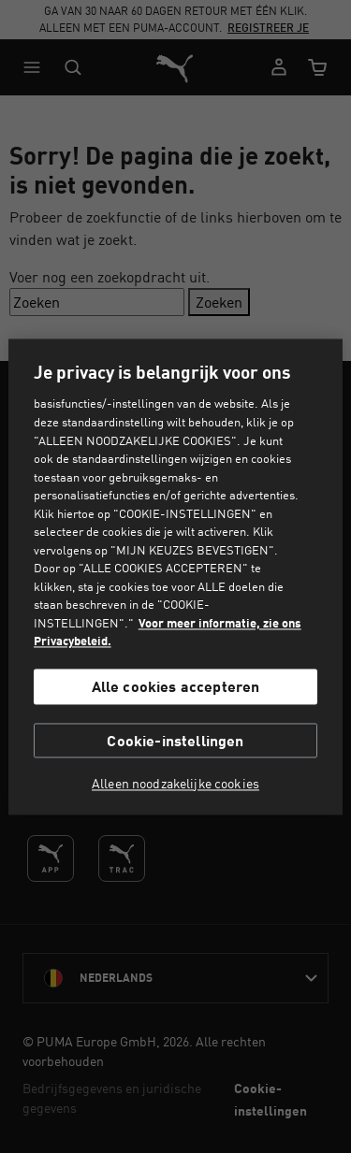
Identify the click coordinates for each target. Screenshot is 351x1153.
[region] (175, 576)
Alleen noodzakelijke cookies (175, 783)
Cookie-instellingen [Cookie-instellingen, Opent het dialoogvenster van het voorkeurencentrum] (175, 740)
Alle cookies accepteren (176, 687)
